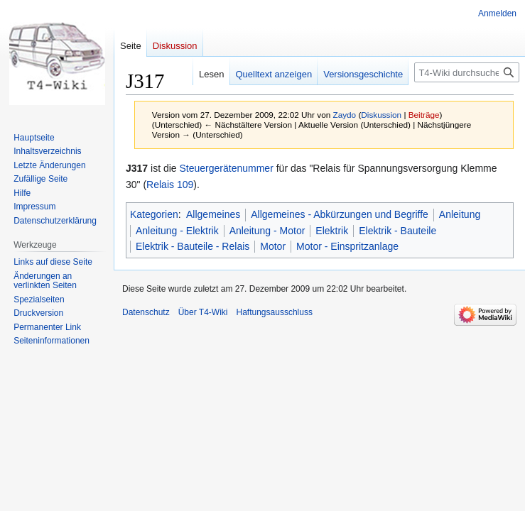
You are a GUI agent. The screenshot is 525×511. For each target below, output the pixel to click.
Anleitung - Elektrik (177, 230)
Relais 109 (169, 184)
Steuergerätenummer (227, 168)
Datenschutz (146, 312)
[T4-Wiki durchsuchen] (466, 72)
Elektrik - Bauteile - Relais (192, 246)
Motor (273, 246)
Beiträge (424, 114)
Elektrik (331, 230)
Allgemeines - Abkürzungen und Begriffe (339, 214)
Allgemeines (213, 214)
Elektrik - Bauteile (397, 230)
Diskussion (381, 114)
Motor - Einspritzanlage (347, 246)
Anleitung (459, 214)
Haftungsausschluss (275, 312)
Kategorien (154, 214)
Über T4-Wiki (203, 312)
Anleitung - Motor (267, 230)
